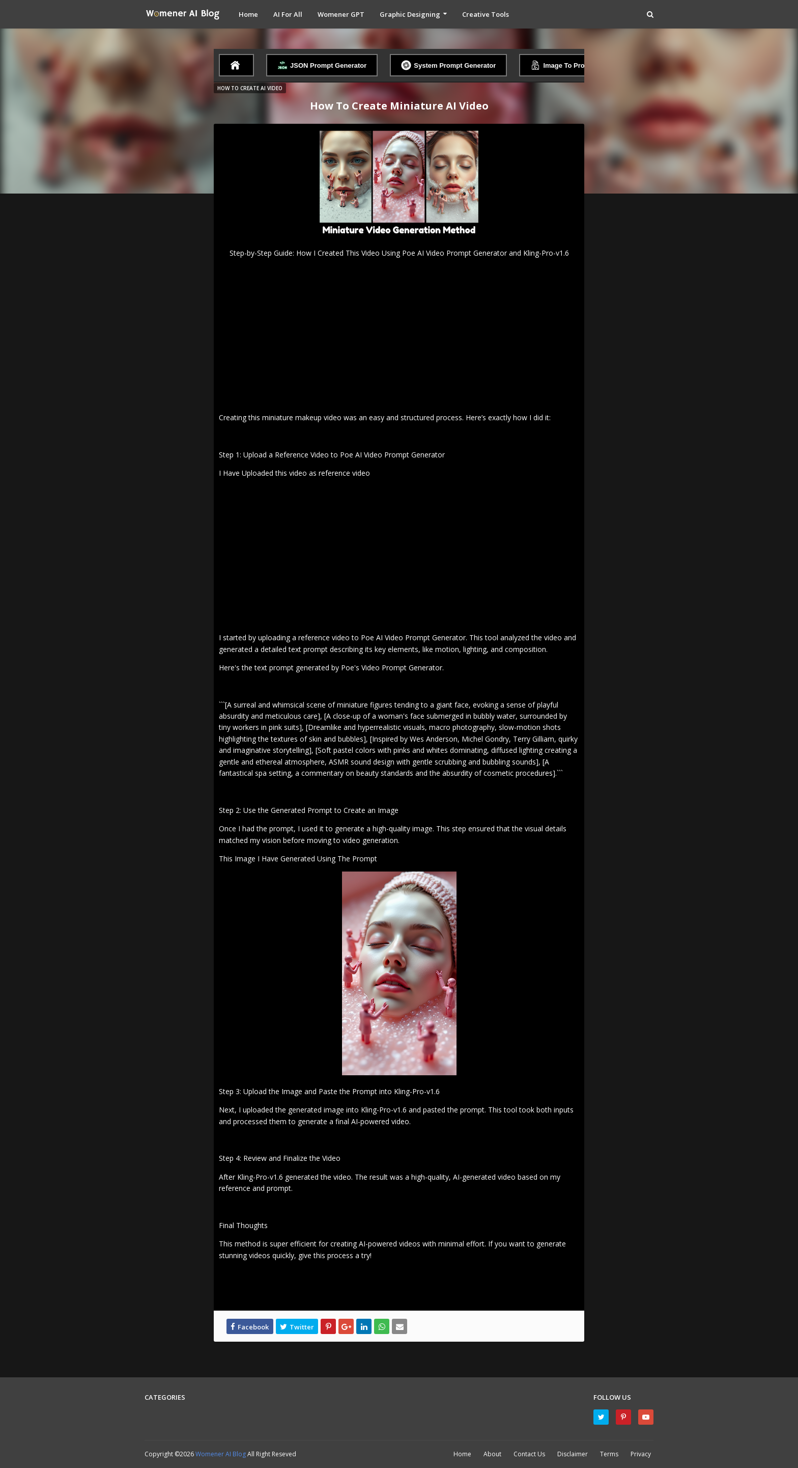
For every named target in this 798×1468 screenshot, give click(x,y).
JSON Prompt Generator (321, 65)
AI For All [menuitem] (287, 14)
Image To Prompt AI (567, 65)
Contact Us (529, 1454)
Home (462, 1454)
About (492, 1454)
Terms (609, 1454)
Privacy (641, 1454)
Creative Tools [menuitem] (485, 14)
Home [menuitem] (248, 14)
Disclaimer (572, 1454)
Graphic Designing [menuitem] (410, 14)
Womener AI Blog (221, 1454)
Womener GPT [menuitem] (341, 14)
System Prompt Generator (448, 65)
